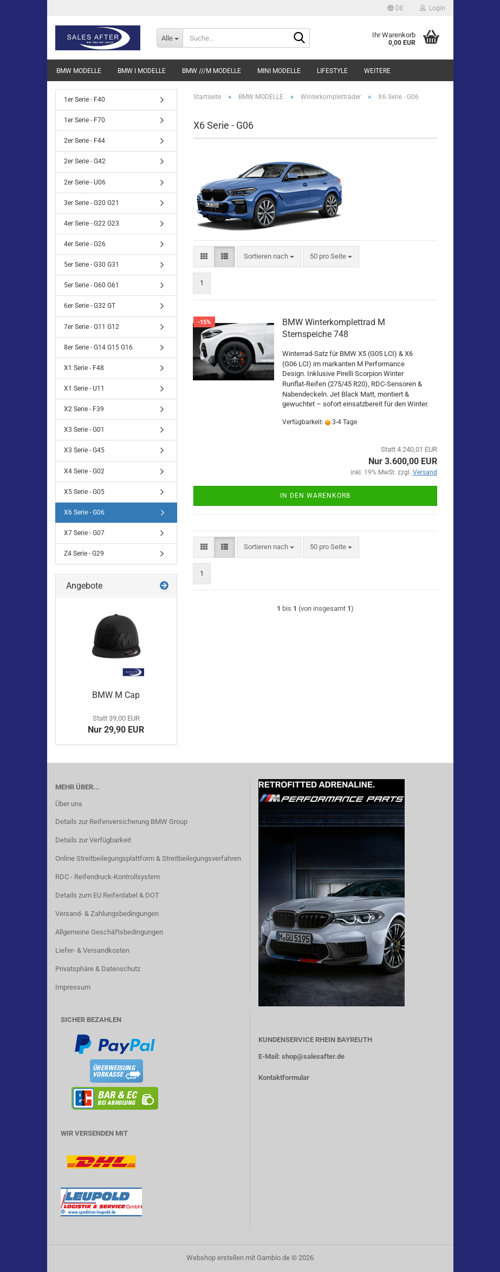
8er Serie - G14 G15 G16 (98, 347)
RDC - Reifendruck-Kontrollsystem (107, 877)
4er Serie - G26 (85, 244)
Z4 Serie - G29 (84, 553)
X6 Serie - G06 (84, 512)
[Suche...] (170, 38)
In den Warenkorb (315, 495)
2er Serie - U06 (85, 182)
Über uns (68, 804)
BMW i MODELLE (142, 71)
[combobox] (269, 256)
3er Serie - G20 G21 (91, 203)
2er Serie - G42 (85, 161)
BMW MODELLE (78, 71)
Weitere (377, 71)
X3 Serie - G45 (84, 450)
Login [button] (432, 8)
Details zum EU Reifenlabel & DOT (107, 895)
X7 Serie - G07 (84, 533)
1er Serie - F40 (84, 99)
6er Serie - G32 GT (89, 305)
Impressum (72, 987)
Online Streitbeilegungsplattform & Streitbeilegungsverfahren (148, 858)
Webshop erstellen (215, 1258)
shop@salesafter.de (313, 1056)
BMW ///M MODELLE (211, 71)
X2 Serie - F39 (84, 409)
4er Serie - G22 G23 (91, 223)
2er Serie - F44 (84, 140)
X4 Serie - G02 (84, 471)
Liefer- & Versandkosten (92, 950)
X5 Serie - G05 (84, 492)
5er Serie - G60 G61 (91, 285)
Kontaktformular (283, 1077)
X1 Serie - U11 (84, 388)
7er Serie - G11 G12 (91, 327)
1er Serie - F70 (84, 120)
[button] (395, 8)
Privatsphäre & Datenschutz (97, 969)
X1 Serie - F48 (84, 368)
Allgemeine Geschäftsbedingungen (109, 932)
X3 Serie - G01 (84, 429)
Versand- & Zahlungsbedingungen (107, 913)
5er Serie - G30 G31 (91, 264)
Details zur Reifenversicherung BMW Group (121, 822)
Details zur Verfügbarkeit (93, 840)
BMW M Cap (116, 695)
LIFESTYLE (332, 71)
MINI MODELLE (279, 71)
